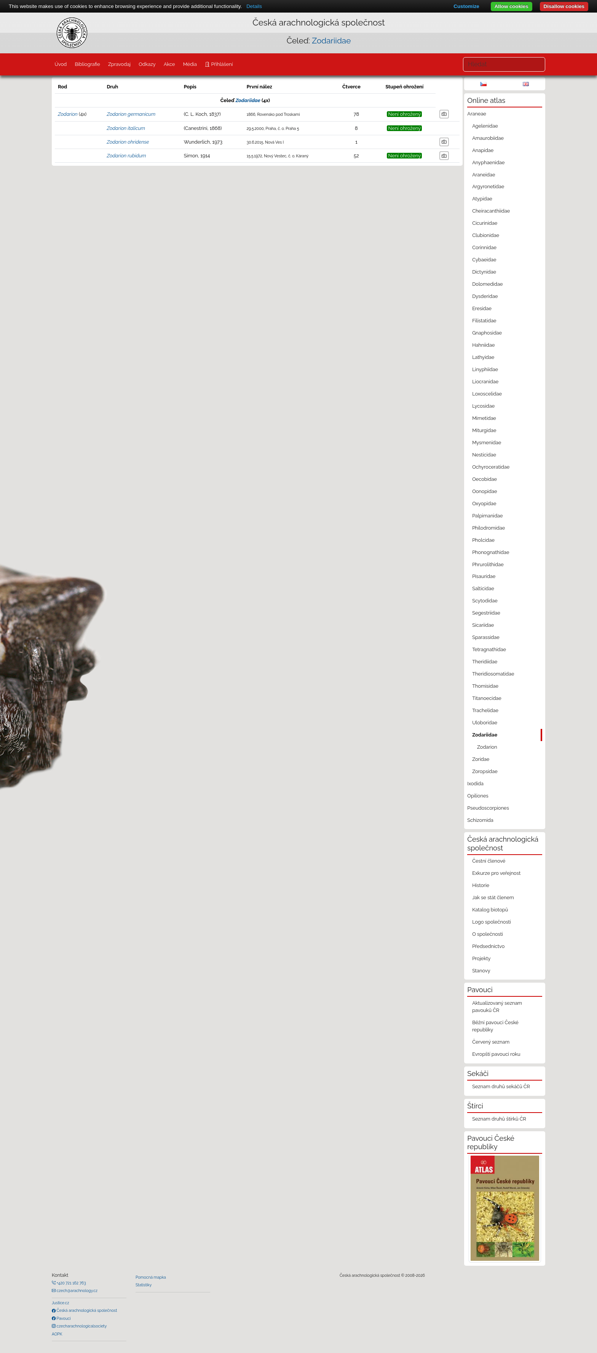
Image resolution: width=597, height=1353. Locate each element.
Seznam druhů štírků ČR (499, 1119)
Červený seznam (490, 1042)
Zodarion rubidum (126, 156)
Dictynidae (484, 272)
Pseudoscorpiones (488, 808)
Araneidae (483, 175)
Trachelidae (485, 710)
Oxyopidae (484, 503)
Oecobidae (484, 479)
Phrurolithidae (488, 564)
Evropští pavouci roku (496, 1054)
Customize (466, 6)
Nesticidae (484, 455)
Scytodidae (485, 601)
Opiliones (477, 796)
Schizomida (480, 820)
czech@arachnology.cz (76, 1290)
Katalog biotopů (490, 910)
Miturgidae (484, 430)
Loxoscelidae (487, 394)
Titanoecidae (486, 698)
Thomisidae (485, 686)
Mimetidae (484, 418)
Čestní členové (488, 861)
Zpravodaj (119, 64)
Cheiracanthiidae (491, 211)
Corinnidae (484, 247)
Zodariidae (331, 40)
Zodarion (68, 114)
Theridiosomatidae (493, 674)
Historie (480, 885)
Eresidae (482, 308)
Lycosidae (483, 406)
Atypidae (482, 199)
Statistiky (144, 1285)
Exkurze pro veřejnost (496, 873)
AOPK (57, 1334)
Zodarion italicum (126, 128)
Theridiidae (484, 661)
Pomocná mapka (151, 1277)
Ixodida (475, 783)
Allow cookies (511, 6)
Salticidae (483, 588)
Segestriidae (486, 613)
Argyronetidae (488, 186)
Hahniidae (483, 345)
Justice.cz (60, 1302)
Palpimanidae (487, 516)
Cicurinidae (484, 223)
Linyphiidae (485, 369)
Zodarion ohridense (128, 142)
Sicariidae (483, 625)
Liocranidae (485, 381)
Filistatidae (484, 320)
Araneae (476, 114)
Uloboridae (484, 722)
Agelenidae (485, 126)
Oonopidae (484, 491)
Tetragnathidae (489, 649)
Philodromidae (488, 528)
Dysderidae (485, 296)
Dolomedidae (487, 284)
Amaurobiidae (488, 138)
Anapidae (482, 150)
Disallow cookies (564, 6)
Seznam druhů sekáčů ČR (501, 1086)
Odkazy (147, 64)
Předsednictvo (488, 946)
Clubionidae (485, 235)
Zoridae (480, 759)
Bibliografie (87, 64)
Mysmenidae (486, 442)
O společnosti (487, 934)
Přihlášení (221, 64)
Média (190, 64)
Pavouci (63, 1318)
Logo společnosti (491, 922)
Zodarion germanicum (131, 114)
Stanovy (481, 971)
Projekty (481, 958)
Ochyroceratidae (490, 467)
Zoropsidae (485, 771)
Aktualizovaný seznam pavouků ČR (497, 1006)
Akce (169, 64)
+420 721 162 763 (71, 1283)
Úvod (60, 64)
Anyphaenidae (488, 162)
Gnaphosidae (487, 333)
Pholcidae (483, 540)
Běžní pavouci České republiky (495, 1026)
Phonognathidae (490, 552)
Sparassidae (486, 637)
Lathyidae (483, 357)
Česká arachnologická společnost (86, 1310)
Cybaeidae (484, 260)
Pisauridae (483, 576)
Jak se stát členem (493, 897)
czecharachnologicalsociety (81, 1326)
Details (254, 6)
